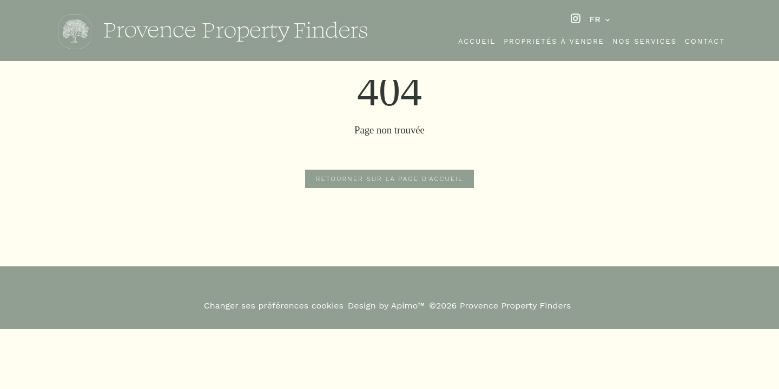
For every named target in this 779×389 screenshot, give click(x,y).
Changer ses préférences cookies (274, 305)
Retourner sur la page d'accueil (389, 179)
